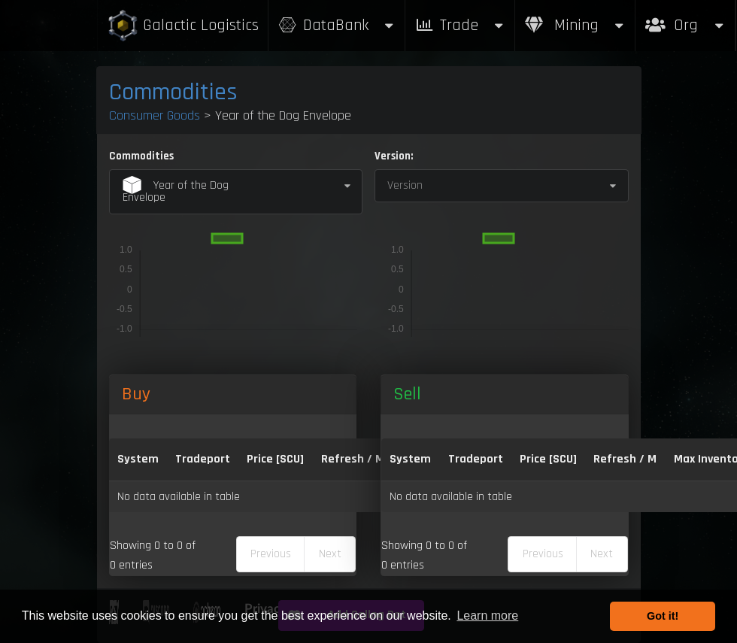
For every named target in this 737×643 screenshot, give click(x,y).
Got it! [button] (662, 616)
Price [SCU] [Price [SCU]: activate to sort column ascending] (548, 459)
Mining (575, 25)
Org (685, 17)
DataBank (337, 25)
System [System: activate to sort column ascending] (138, 459)
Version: (394, 156)
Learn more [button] (487, 615)
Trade (460, 25)
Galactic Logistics (183, 26)
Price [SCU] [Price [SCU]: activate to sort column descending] (275, 459)
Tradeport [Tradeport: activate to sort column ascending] (202, 459)
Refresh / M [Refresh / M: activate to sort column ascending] (352, 459)
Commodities (173, 92)
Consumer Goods (154, 115)
